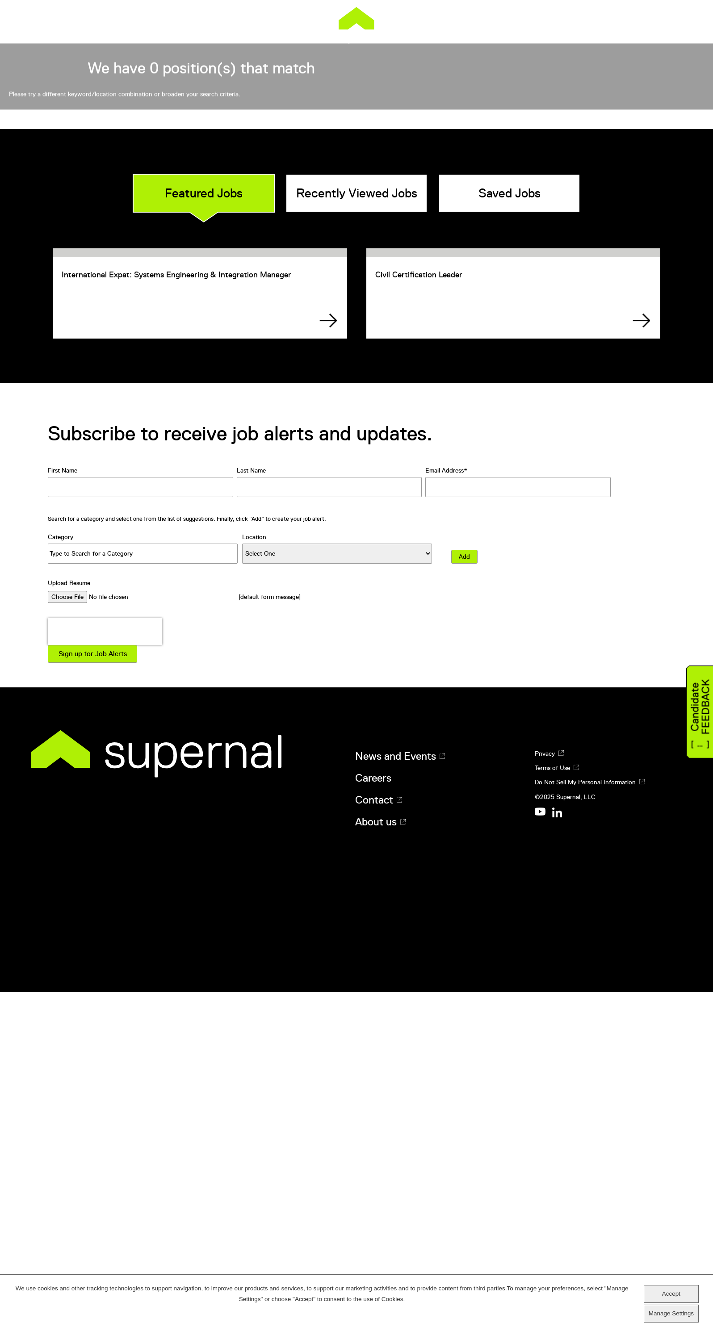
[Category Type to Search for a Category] (143, 931)
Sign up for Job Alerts (93, 1031)
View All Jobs (538, 307)
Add (464, 934)
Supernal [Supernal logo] (356, 25)
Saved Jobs (509, 550)
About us (376, 1199)
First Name (62, 848)
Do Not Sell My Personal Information (585, 1160)
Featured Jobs (204, 550)
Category (60, 914)
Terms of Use (552, 1145)
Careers (373, 1156)
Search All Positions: (173, 287)
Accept (671, 1293)
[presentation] (105, 1009)
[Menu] (676, 18)
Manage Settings (671, 1313)
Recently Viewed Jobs (356, 550)
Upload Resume (69, 960)
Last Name (251, 848)
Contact (374, 1178)
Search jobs (461, 307)
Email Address (444, 848)
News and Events (395, 1133)
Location (254, 914)
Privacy (545, 1130)
